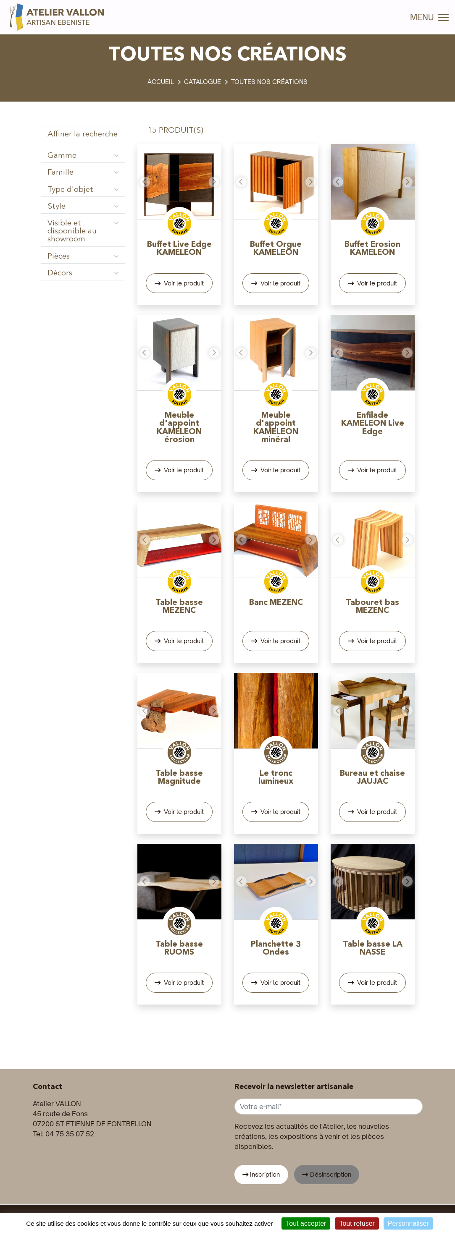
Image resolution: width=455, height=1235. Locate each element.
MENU (429, 17)
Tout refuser (356, 1223)
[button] (143, 182)
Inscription (265, 1174)
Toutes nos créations (269, 81)
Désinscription (330, 1174)
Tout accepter (306, 1223)
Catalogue (202, 81)
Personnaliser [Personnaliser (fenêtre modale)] (408, 1223)
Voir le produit (183, 283)
